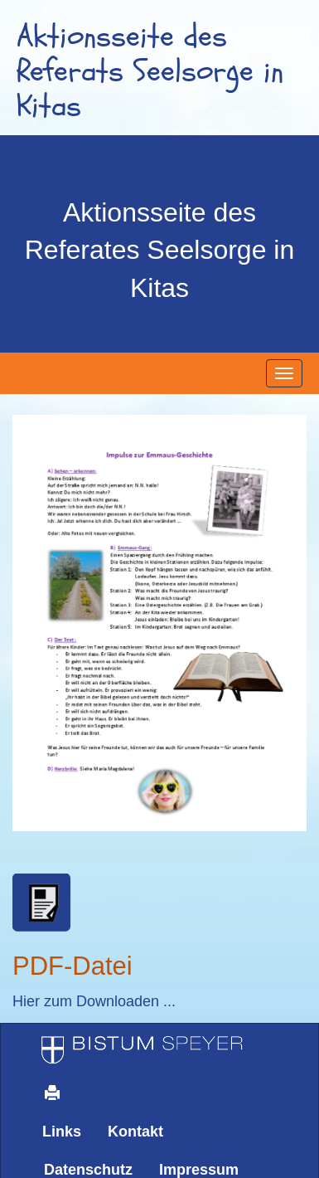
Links (61, 1131)
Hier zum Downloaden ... (94, 1001)
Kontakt (135, 1131)
